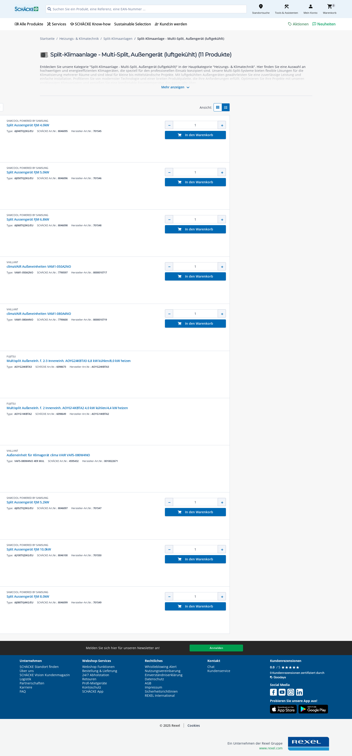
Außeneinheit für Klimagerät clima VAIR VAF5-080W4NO (187, 455)
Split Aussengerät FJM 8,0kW (167, 596)
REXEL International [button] (160, 696)
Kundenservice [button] (218, 671)
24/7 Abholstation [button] (95, 675)
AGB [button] (148, 683)
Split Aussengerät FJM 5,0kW (167, 172)
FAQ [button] (23, 691)
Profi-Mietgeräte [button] (94, 683)
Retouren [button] (89, 679)
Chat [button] (210, 667)
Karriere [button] (26, 687)
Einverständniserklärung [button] (164, 675)
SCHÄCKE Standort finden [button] (39, 667)
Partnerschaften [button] (32, 683)
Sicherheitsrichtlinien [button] (161, 691)
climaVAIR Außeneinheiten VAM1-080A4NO (178, 313)
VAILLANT (151, 262)
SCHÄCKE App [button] (92, 691)
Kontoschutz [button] (91, 687)
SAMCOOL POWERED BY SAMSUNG (166, 120)
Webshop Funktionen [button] (98, 667)
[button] (72, 105)
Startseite (47, 39)
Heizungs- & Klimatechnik (79, 39)
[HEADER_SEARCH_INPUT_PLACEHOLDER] (146, 9)
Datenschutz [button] (154, 679)
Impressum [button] (153, 687)
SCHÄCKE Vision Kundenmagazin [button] (45, 675)
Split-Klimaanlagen (117, 39)
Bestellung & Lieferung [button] (99, 671)
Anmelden (216, 648)
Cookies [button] (194, 725)
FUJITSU (150, 356)
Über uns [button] (27, 671)
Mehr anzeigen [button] (176, 87)
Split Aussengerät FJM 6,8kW (167, 219)
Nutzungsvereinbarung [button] (162, 671)
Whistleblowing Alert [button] (161, 667)
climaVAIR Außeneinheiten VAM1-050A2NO (178, 266)
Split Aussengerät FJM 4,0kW (167, 125)
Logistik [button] (25, 679)
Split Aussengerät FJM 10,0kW (168, 549)
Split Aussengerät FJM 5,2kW (167, 502)
